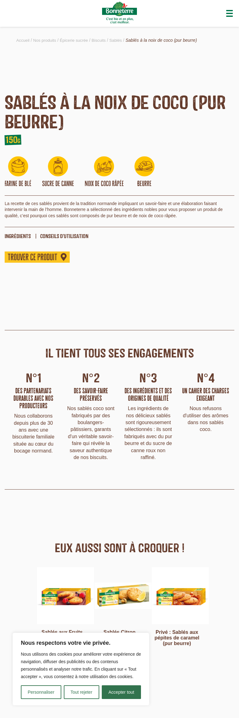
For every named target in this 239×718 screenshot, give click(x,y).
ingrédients (18, 236)
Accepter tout (121, 692)
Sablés (121, 40)
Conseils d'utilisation (64, 236)
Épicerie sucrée (77, 40)
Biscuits (103, 40)
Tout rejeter (81, 692)
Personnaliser (41, 692)
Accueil (23, 40)
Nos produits (46, 40)
